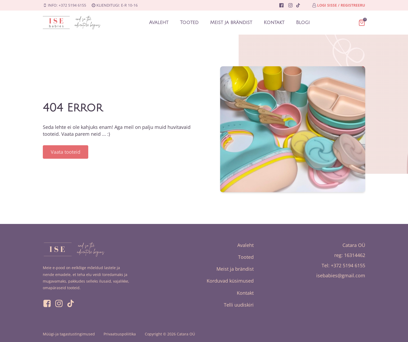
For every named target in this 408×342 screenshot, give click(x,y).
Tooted (189, 22)
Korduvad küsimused (230, 281)
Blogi (303, 22)
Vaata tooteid (65, 152)
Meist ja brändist (231, 22)
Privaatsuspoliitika (120, 334)
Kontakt (274, 22)
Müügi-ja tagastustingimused (69, 334)
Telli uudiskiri (239, 305)
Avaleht (158, 22)
